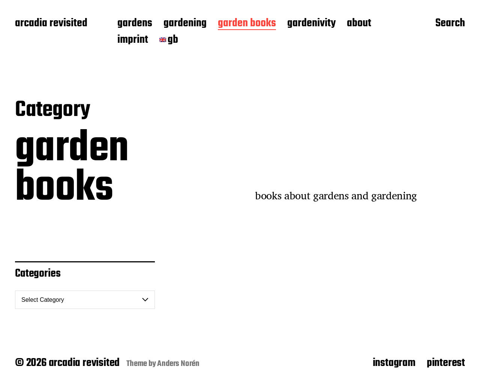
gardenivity (311, 23)
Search (450, 23)
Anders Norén (178, 363)
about (359, 23)
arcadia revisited (51, 23)
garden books (247, 23)
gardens (134, 23)
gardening (185, 23)
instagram (394, 363)
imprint (132, 40)
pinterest (446, 363)
